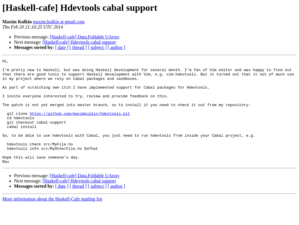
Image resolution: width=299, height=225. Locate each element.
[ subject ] (97, 47)
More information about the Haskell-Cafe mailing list (52, 219)
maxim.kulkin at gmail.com (59, 21)
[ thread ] (78, 47)
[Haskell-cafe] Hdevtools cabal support (79, 42)
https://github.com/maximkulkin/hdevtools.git (80, 124)
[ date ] (61, 47)
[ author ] (116, 47)
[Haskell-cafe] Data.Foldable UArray (85, 36)
